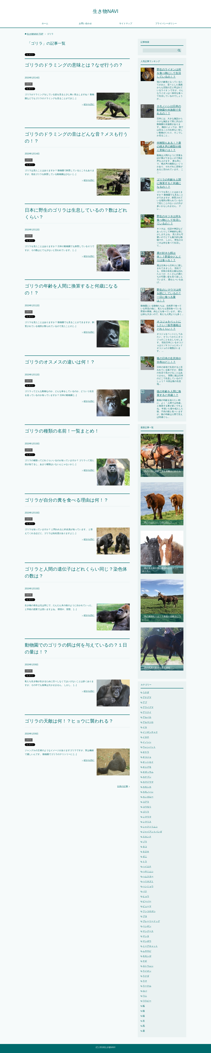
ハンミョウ (148, 886)
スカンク (147, 837)
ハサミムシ (148, 871)
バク (145, 891)
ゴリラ (28, 84)
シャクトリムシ (150, 827)
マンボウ (147, 941)
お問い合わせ (85, 23)
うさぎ (146, 692)
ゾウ (145, 842)
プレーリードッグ (151, 921)
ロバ (145, 991)
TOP (35, 34)
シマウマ (147, 817)
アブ (145, 702)
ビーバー (147, 901)
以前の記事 (122, 786)
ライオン (147, 971)
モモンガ (147, 956)
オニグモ (147, 767)
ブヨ (145, 916)
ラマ (145, 981)
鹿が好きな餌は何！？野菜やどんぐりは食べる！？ (169, 256)
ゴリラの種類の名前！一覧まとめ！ (62, 430)
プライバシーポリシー (166, 23)
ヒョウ (146, 896)
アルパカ (147, 717)
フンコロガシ (149, 911)
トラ (145, 861)
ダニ (145, 856)
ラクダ (146, 976)
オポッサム (148, 772)
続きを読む (89, 104)
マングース (148, 931)
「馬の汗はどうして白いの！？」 (158, 522)
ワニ (145, 996)
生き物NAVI (105, 11)
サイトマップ (125, 23)
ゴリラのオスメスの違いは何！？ (60, 361)
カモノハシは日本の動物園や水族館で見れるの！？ (169, 110)
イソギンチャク (150, 732)
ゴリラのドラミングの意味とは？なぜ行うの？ (74, 65)
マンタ (146, 936)
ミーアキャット (150, 946)
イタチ (146, 737)
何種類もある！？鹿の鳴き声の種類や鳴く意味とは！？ (169, 146)
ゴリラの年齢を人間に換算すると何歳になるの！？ (169, 183)
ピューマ (147, 906)
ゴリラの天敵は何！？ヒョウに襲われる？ (69, 721)
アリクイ (147, 712)
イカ (145, 727)
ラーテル (147, 986)
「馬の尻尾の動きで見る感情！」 (158, 667)
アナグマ (147, 697)
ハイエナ (147, 866)
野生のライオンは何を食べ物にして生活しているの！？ (169, 73)
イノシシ (147, 742)
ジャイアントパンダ (152, 832)
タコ (145, 846)
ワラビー (147, 1001)
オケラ (146, 752)
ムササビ (147, 951)
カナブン (147, 777)
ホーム (45, 23)
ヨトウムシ (148, 966)
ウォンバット (149, 747)
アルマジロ (148, 722)
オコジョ (147, 757)
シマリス (147, 822)
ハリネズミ (148, 881)
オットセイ (148, 762)
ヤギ (145, 961)
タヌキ (146, 851)
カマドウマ (148, 782)
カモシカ (147, 787)
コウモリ (147, 807)
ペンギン (147, 926)
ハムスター (148, 876)
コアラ (146, 802)
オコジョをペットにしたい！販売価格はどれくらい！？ (169, 325)
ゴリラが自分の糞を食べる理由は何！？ (66, 500)
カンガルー (148, 797)
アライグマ (148, 707)
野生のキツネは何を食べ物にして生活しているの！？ (169, 220)
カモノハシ (148, 792)
